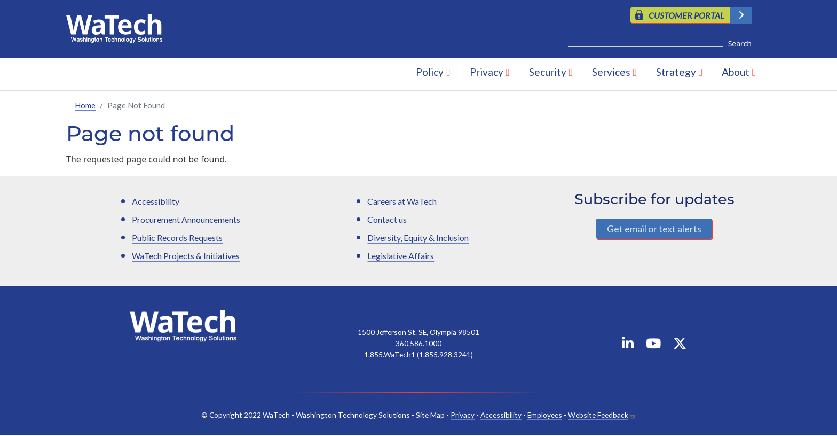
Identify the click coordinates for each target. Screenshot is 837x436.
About (735, 72)
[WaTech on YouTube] (653, 345)
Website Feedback (598, 414)
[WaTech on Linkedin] (628, 345)
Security (547, 72)
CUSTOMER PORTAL (686, 15)
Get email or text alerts (654, 229)
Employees (544, 414)
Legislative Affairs (400, 256)
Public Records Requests (177, 237)
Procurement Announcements (186, 219)
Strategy (676, 72)
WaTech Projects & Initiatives (186, 256)
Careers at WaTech (402, 201)
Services (611, 72)
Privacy (486, 72)
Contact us (387, 219)
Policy (430, 72)
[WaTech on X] (680, 345)
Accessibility (155, 201)
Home (85, 105)
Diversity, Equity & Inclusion (418, 237)
